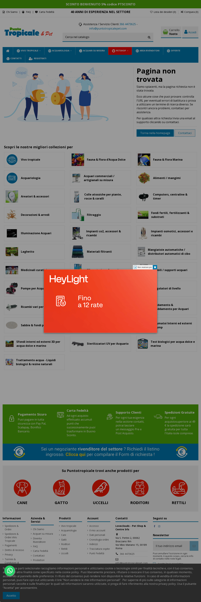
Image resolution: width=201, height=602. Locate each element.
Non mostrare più (145, 267)
